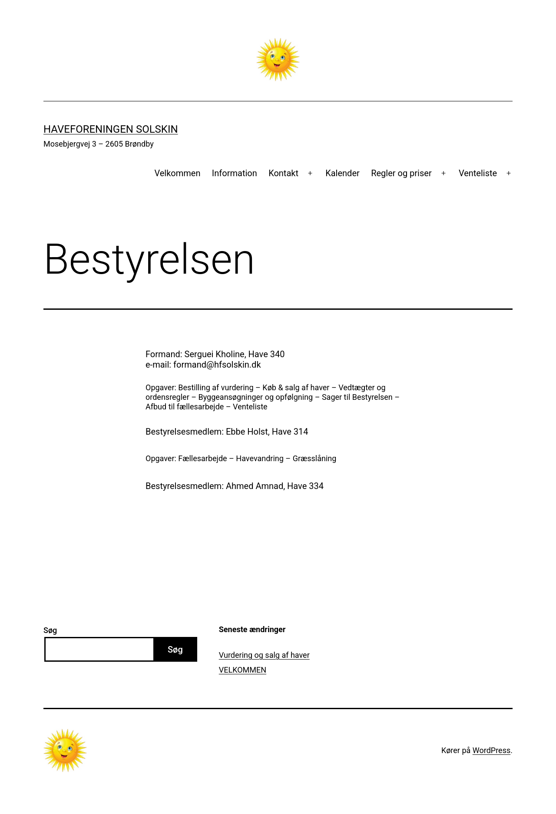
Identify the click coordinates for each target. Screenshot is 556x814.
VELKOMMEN (242, 669)
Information (234, 173)
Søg (50, 630)
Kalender (342, 173)
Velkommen (177, 173)
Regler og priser (401, 173)
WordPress (491, 750)
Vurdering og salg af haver (264, 655)
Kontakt (283, 173)
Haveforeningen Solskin (110, 129)
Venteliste (478, 173)
